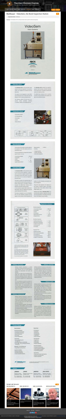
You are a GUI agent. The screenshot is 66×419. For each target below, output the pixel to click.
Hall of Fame (23, 9)
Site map (32, 410)
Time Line (11, 9)
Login (53, 9)
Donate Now (37, 9)
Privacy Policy (39, 416)
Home (7, 9)
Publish (57, 9)
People (19, 9)
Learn (33, 9)
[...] (48, 3)
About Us (28, 410)
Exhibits (15, 9)
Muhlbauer (14, 16)
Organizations (28, 9)
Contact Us (38, 410)
